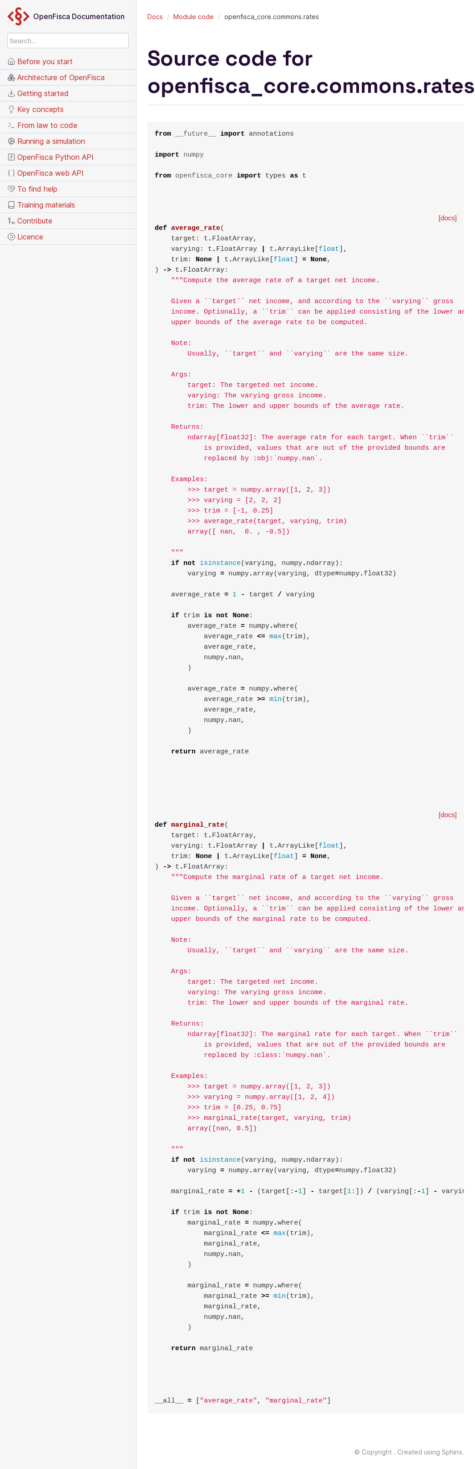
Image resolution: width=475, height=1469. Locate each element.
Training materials (41, 204)
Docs (155, 16)
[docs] (448, 218)
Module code (193, 16)
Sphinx (452, 1452)
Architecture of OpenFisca (56, 77)
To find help (32, 188)
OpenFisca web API (45, 173)
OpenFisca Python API (50, 157)
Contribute (29, 220)
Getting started (38, 93)
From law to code (42, 125)
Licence (25, 236)
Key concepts (35, 109)
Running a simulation (46, 141)
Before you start (40, 61)
